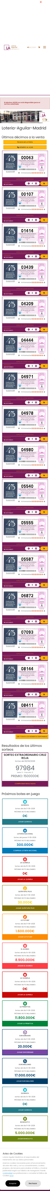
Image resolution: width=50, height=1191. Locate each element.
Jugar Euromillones (25, 1081)
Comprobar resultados (25, 784)
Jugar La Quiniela (25, 879)
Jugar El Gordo (25, 966)
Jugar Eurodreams (25, 1052)
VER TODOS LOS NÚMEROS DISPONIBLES (32, 736)
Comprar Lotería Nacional (25, 850)
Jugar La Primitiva (25, 1023)
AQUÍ (11, 1175)
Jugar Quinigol (25, 822)
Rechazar (33, 1183)
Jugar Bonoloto (25, 1139)
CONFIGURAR (8, 1173)
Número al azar (25, 147)
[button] (4, 119)
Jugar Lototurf (25, 937)
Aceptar (12, 1183)
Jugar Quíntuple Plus (25, 908)
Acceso (31, 47)
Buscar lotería (25, 142)
